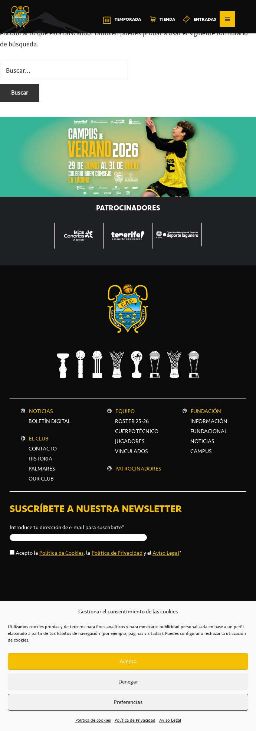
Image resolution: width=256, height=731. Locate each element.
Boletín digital (49, 421)
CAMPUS (201, 451)
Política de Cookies (61, 552)
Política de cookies (93, 720)
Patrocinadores (138, 468)
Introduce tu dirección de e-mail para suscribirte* (67, 527)
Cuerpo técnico (136, 431)
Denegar (128, 681)
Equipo (125, 411)
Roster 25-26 (132, 421)
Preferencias (128, 702)
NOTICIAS (202, 441)
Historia (40, 458)
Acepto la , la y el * (98, 552)
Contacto (43, 448)
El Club (39, 438)
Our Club (41, 478)
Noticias (41, 411)
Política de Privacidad (135, 720)
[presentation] (66, 578)
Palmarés (42, 468)
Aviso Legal (170, 720)
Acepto (128, 661)
